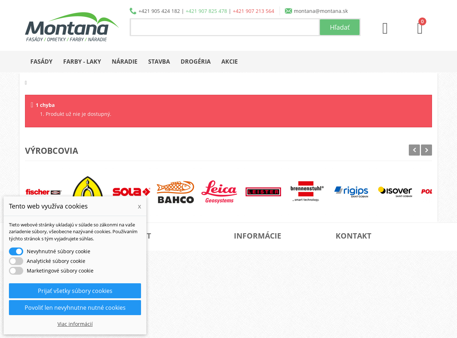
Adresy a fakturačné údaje (172, 271)
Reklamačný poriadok (268, 294)
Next (426, 150)
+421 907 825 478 (206, 11)
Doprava (253, 271)
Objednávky (155, 248)
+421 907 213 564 (253, 11)
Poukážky (152, 294)
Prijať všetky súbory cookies (75, 291)
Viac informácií (75, 323)
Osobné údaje (158, 283)
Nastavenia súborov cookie (173, 306)
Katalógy (253, 260)
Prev (414, 150)
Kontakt (252, 306)
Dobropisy (153, 260)
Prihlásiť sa (154, 317)
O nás (250, 248)
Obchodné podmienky (269, 283)
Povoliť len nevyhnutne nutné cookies (75, 308)
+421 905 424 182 (159, 11)
